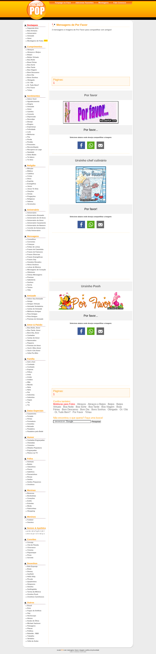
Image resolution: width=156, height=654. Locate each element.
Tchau (29, 90)
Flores (29, 469)
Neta (29, 387)
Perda (29, 139)
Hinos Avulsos (33, 264)
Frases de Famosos (35, 252)
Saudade (30, 152)
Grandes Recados (34, 262)
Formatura (31, 421)
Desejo (30, 122)
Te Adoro (30, 157)
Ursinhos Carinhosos (35, 597)
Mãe (29, 382)
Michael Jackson (33, 623)
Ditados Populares (34, 448)
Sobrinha (30, 395)
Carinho (30, 111)
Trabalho (30, 636)
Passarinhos (32, 474)
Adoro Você (31, 99)
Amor (29, 38)
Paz (28, 137)
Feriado (30, 416)
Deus (29, 179)
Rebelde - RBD (33, 633)
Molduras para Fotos (64, 404)
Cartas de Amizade (34, 309)
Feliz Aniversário (33, 230)
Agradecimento (33, 101)
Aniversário (31, 33)
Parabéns (31, 429)
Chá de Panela (33, 545)
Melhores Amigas (34, 311)
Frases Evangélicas (35, 257)
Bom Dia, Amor (33, 333)
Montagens (103, 2)
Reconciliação (32, 147)
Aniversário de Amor (35, 220)
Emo (29, 608)
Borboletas (31, 496)
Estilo (29, 501)
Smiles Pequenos (34, 482)
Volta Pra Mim (32, 353)
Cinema (30, 550)
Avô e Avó (31, 362)
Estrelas (30, 503)
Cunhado (30, 367)
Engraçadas (32, 450)
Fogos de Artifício (34, 611)
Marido (30, 385)
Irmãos (30, 379)
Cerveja (30, 542)
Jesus (29, 186)
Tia (28, 402)
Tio (28, 405)
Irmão (29, 377)
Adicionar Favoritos (84, 2)
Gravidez (30, 424)
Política (30, 631)
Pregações (31, 196)
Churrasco (31, 547)
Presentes (31, 144)
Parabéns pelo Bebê (35, 431)
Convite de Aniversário (36, 228)
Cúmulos (30, 445)
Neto (29, 390)
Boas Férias (32, 62)
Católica (30, 173)
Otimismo (31, 272)
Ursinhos (31, 484)
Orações (30, 191)
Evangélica (31, 184)
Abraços (30, 50)
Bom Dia (30, 75)
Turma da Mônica (34, 592)
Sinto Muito (31, 155)
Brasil (29, 605)
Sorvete (30, 558)
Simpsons (31, 584)
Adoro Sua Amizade (35, 299)
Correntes (31, 242)
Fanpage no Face (63, 2)
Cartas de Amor (33, 338)
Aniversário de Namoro (36, 225)
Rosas (29, 477)
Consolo (30, 114)
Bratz (29, 569)
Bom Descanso (33, 72)
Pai (28, 392)
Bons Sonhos (32, 77)
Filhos (29, 372)
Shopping (31, 511)
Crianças (30, 244)
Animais (30, 462)
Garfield (30, 574)
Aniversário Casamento (36, 223)
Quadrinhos (32, 581)
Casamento (31, 414)
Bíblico (30, 171)
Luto (29, 132)
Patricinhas (31, 508)
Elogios (30, 124)
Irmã (29, 374)
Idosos (30, 618)
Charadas (31, 443)
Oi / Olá (30, 82)
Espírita (30, 181)
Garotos (30, 522)
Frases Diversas (33, 254)
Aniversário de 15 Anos (36, 218)
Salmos (30, 201)
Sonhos (30, 282)
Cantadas (31, 335)
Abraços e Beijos (34, 52)
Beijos (29, 55)
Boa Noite (31, 60)
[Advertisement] (91, 54)
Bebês (29, 464)
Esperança (31, 127)
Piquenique (31, 552)
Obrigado (31, 80)
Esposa (30, 369)
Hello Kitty (31, 576)
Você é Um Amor (33, 350)
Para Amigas (32, 314)
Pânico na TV (32, 453)
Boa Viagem (32, 70)
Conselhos (31, 239)
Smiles (30, 479)
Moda (29, 506)
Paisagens (31, 626)
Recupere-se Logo (34, 149)
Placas (29, 628)
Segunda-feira (32, 28)
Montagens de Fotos (35, 41)
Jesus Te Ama (32, 189)
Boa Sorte (31, 65)
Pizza (29, 555)
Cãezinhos (31, 467)
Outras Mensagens (34, 275)
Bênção (30, 168)
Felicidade (31, 129)
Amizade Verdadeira (35, 306)
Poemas (30, 277)
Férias (29, 419)
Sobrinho (31, 397)
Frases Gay (31, 259)
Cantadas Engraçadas (36, 440)
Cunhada (30, 364)
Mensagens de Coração (36, 270)
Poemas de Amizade (35, 319)
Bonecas (30, 493)
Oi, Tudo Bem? (33, 85)
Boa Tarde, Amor (33, 330)
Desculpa (31, 119)
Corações (31, 498)
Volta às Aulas (32, 641)
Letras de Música (34, 267)
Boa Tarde (31, 67)
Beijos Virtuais (33, 57)
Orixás (29, 194)
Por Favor (31, 87)
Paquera (30, 343)
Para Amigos (32, 316)
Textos (29, 287)
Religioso (31, 199)
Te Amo (30, 160)
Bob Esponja (32, 566)
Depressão (31, 117)
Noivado (30, 426)
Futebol (30, 520)
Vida (29, 290)
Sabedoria (31, 280)
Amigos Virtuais (33, 304)
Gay (28, 613)
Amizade (30, 36)
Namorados (31, 340)
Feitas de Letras (33, 247)
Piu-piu (30, 579)
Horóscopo (31, 616)
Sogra (29, 400)
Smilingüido (32, 589)
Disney (30, 571)
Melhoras (31, 134)
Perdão (30, 142)
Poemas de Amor (34, 345)
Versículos (31, 204)
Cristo (29, 176)
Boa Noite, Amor (33, 328)
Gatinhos (30, 472)
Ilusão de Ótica (33, 621)
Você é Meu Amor (34, 348)
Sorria (29, 285)
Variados (30, 638)
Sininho (30, 587)
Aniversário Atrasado (35, 215)
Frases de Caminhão (35, 249)
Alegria (30, 104)
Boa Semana (32, 31)
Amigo (29, 301)
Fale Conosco (119, 2)
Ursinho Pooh (32, 594)
